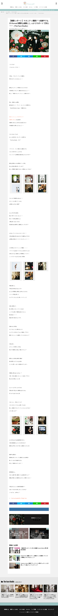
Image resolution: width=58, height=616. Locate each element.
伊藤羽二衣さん (12, 119)
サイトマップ (51, 609)
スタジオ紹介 (25, 7)
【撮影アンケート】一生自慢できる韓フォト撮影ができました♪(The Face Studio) (7, 596)
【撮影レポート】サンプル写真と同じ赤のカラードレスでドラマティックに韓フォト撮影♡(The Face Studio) (35, 596)
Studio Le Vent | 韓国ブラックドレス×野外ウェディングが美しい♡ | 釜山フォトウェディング (34, 564)
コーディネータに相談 (43, 7)
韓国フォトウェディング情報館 (32, 612)
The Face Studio (19, 28)
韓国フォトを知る (18, 7)
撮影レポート (24, 28)
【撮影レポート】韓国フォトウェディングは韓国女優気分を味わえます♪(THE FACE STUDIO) (21, 596)
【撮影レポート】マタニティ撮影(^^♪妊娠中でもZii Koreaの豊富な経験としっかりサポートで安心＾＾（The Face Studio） (25, 13)
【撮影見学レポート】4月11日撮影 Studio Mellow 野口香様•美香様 (34, 548)
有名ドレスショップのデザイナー (16, 116)
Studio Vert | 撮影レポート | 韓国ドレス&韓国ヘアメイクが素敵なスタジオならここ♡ (34, 556)
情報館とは (12, 7)
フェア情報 (36, 7)
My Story (30, 7)
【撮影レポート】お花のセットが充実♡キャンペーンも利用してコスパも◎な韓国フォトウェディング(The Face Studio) (50, 596)
